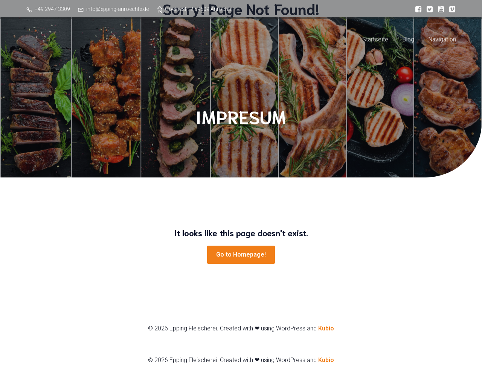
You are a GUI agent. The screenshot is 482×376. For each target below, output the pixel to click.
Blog (408, 39)
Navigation (442, 39)
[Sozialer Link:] (416, 9)
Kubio (326, 328)
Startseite (375, 39)
